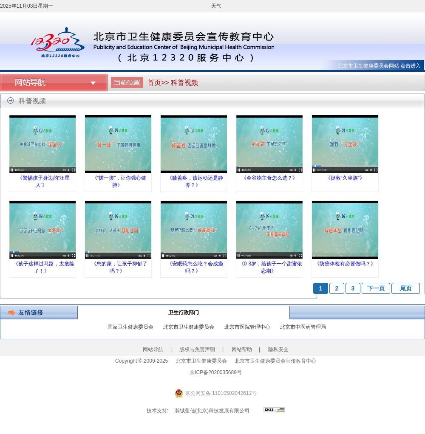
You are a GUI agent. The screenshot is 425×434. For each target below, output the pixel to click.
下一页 (376, 288)
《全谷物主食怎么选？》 (269, 178)
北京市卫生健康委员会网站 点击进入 (379, 66)
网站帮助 (242, 349)
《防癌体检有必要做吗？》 (345, 264)
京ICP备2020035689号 (216, 372)
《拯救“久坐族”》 (345, 178)
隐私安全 (278, 349)
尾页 (406, 288)
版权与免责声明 (197, 349)
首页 (154, 82)
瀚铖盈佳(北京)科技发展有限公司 (212, 411)
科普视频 (184, 82)
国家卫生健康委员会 (130, 327)
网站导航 (153, 349)
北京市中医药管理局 (303, 327)
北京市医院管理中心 (247, 327)
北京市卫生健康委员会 (188, 327)
